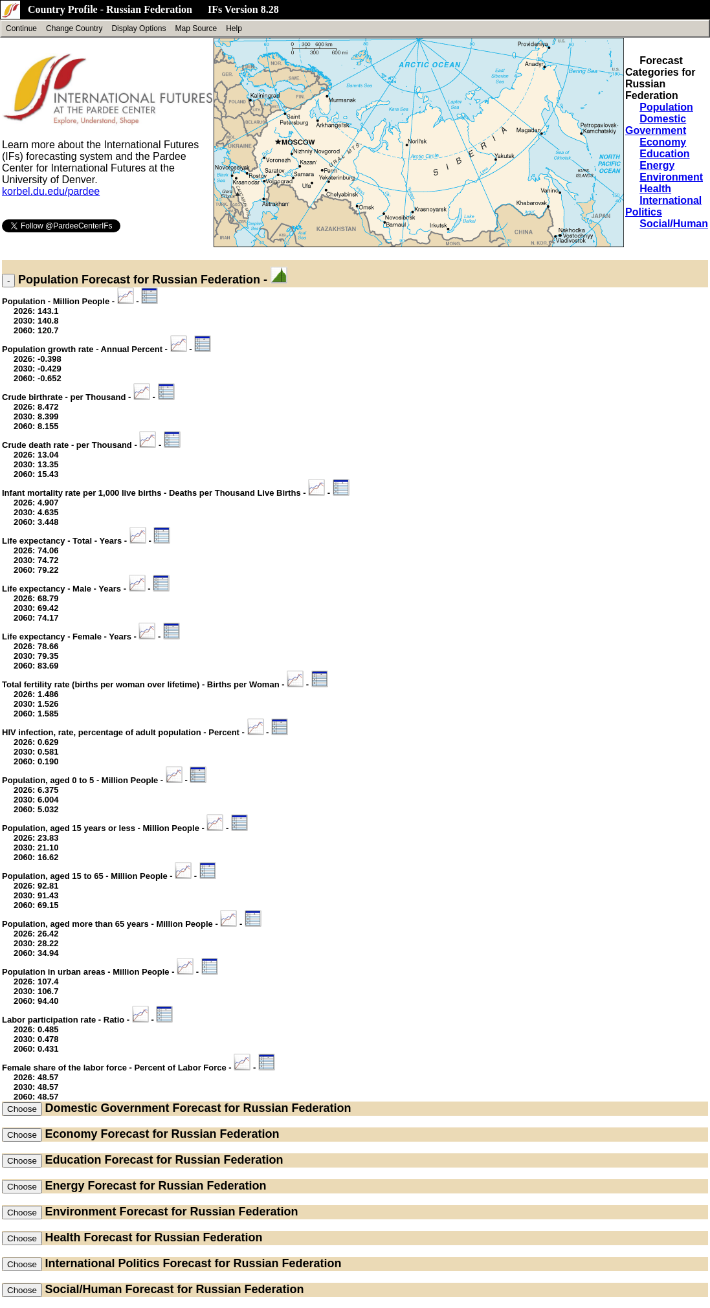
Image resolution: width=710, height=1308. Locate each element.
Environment (671, 177)
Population (666, 107)
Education (664, 153)
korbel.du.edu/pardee (51, 191)
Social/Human (673, 223)
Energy (656, 165)
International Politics (102, 1263)
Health (655, 188)
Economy (662, 142)
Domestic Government (655, 124)
